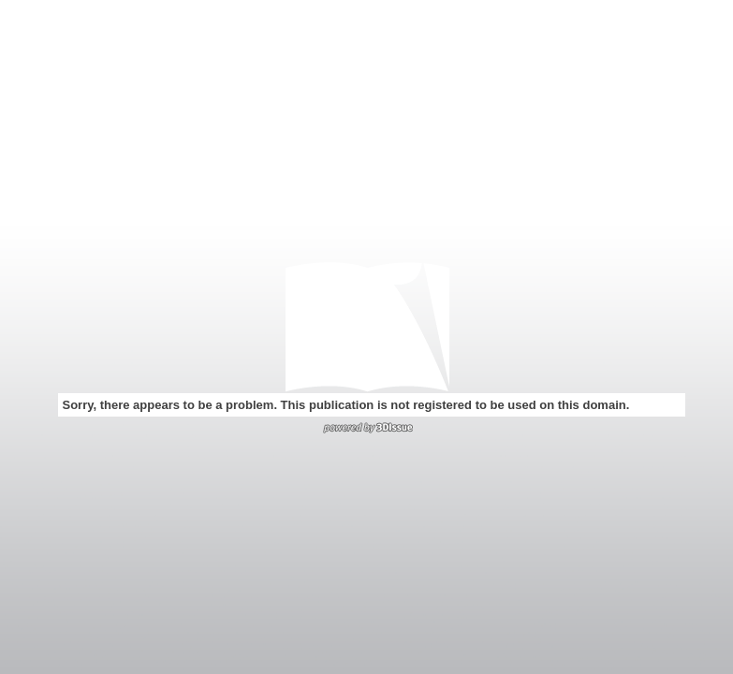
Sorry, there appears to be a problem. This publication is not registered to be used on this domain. (346, 405)
